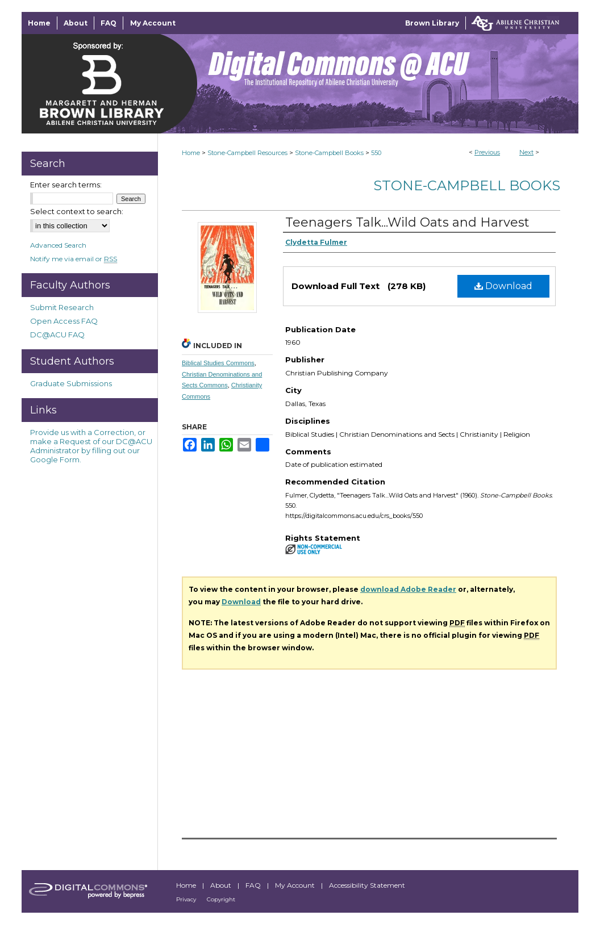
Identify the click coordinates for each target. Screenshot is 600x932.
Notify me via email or (73, 258)
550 (376, 153)
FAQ (253, 885)
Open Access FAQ (64, 320)
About (221, 885)
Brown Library (432, 23)
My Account (295, 885)
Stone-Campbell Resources (247, 153)
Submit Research (62, 307)
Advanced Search (58, 245)
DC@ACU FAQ (57, 334)
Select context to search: (76, 211)
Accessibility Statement (367, 885)
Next (526, 152)
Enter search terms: (66, 184)
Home (191, 153)
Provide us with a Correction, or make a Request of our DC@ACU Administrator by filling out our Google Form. (91, 446)
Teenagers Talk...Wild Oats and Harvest (407, 222)
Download (503, 286)
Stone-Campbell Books (329, 153)
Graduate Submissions (71, 383)
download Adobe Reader (408, 589)
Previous (487, 152)
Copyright (221, 899)
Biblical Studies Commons (218, 363)
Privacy (187, 899)
